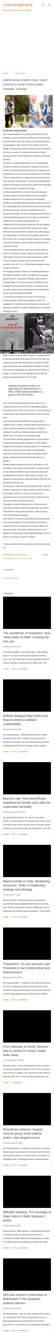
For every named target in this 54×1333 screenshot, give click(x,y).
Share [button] (45, 555)
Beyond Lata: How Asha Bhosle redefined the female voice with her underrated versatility (27, 802)
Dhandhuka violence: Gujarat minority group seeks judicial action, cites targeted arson (23, 1133)
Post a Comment (10, 578)
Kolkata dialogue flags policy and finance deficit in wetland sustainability (25, 720)
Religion (27, 558)
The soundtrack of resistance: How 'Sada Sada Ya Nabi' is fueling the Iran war (26, 637)
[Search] (43, 4)
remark (22, 264)
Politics (18, 558)
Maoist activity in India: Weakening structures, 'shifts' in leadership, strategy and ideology (26, 885)
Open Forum (20, 73)
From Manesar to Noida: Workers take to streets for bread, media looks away (25, 1051)
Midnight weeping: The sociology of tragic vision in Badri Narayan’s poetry (27, 1216)
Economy (8, 558)
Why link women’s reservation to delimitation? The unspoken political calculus (25, 1299)
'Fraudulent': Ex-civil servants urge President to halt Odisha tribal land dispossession (26, 968)
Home (5, 73)
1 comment (16, 1082)
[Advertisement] (26, 42)
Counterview (18, 5)
